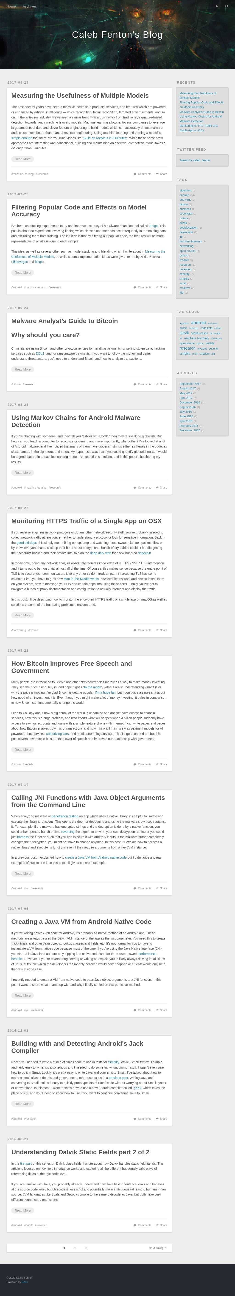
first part (26, 1163)
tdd (181, 292)
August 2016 (187, 407)
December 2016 (189, 402)
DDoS (40, 353)
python (34, 630)
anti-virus (185, 199)
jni (27, 888)
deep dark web (100, 553)
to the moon (92, 687)
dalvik (29, 1225)
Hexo (25, 1282)
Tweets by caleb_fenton (194, 160)
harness (23, 837)
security (184, 274)
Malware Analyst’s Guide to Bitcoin (64, 320)
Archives (30, 6)
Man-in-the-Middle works (81, 579)
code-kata (185, 213)
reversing (68, 832)
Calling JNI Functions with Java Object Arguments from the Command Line (88, 801)
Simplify (113, 1062)
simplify (184, 278)
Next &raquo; (157, 1248)
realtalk (29, 764)
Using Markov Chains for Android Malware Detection (75, 421)
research (42, 174)
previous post (118, 1078)
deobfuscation (188, 227)
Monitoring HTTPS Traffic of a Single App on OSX (86, 520)
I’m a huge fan (105, 692)
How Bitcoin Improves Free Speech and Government (71, 667)
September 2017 (190, 384)
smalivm (184, 288)
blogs (38, 262)
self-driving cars (57, 734)
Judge (153, 226)
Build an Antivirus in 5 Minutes (105, 138)
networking (19, 630)
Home (11, 6)
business (185, 209)
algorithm (185, 190)
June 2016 (186, 416)
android (17, 287)
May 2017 (185, 393)
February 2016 (188, 425)
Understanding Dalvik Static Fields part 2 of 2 (80, 1152)
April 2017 (186, 398)
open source (187, 251)
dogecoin (144, 553)
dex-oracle (186, 232)
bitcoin (17, 384)
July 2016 (185, 411)
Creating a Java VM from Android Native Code (81, 921)
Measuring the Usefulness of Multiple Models (80, 95)
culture (183, 218)
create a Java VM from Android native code (96, 857)
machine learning (23, 174)
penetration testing (65, 816)
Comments (144, 174)
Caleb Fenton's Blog (117, 34)
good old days (27, 543)
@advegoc (20, 262)
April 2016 (186, 421)
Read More (23, 159)
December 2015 (189, 430)
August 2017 (187, 388)
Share (163, 174)
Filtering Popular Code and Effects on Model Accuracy (79, 211)
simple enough (21, 138)
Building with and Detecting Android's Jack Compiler (77, 1047)
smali (182, 283)
